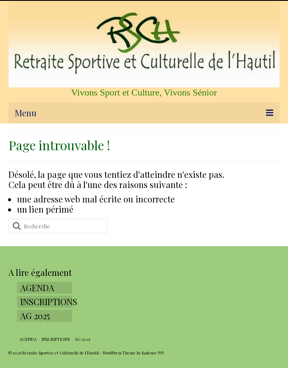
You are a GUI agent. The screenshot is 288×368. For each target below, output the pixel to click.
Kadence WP (153, 353)
